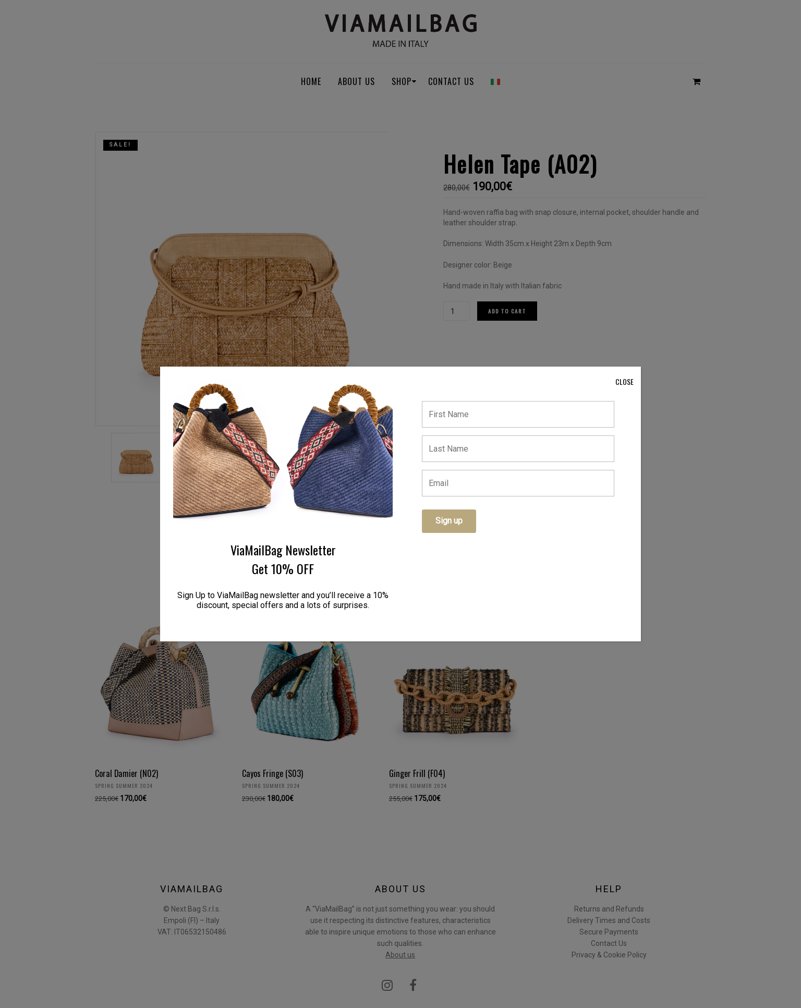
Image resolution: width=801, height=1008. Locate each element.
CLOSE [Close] (624, 381)
